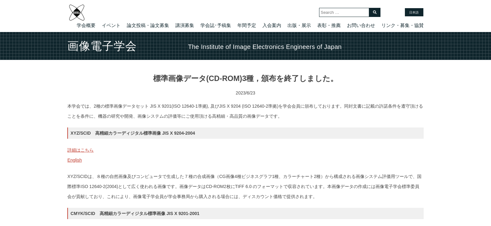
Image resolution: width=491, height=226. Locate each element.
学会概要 (86, 25)
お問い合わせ (361, 25)
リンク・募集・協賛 (402, 25)
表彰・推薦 (329, 25)
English (74, 160)
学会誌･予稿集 (215, 25)
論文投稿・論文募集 (148, 25)
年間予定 (246, 25)
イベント (111, 25)
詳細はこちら (80, 150)
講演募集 (184, 25)
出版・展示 (299, 25)
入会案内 (271, 25)
